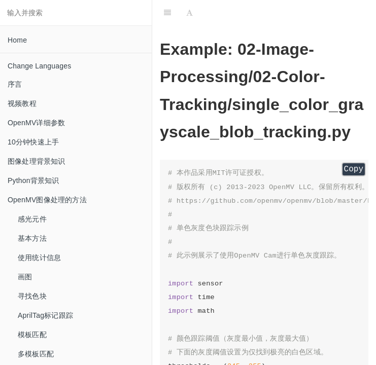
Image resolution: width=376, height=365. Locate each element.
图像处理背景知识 (36, 161)
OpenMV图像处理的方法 (47, 200)
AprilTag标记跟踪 (45, 315)
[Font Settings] (189, 12)
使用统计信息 (39, 257)
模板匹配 (32, 335)
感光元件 (32, 219)
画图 (25, 277)
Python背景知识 (33, 180)
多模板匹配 (36, 354)
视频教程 (22, 103)
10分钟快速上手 (33, 142)
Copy (353, 169)
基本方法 (32, 238)
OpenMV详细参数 (36, 123)
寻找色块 (32, 296)
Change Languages (39, 66)
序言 (15, 84)
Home (17, 40)
